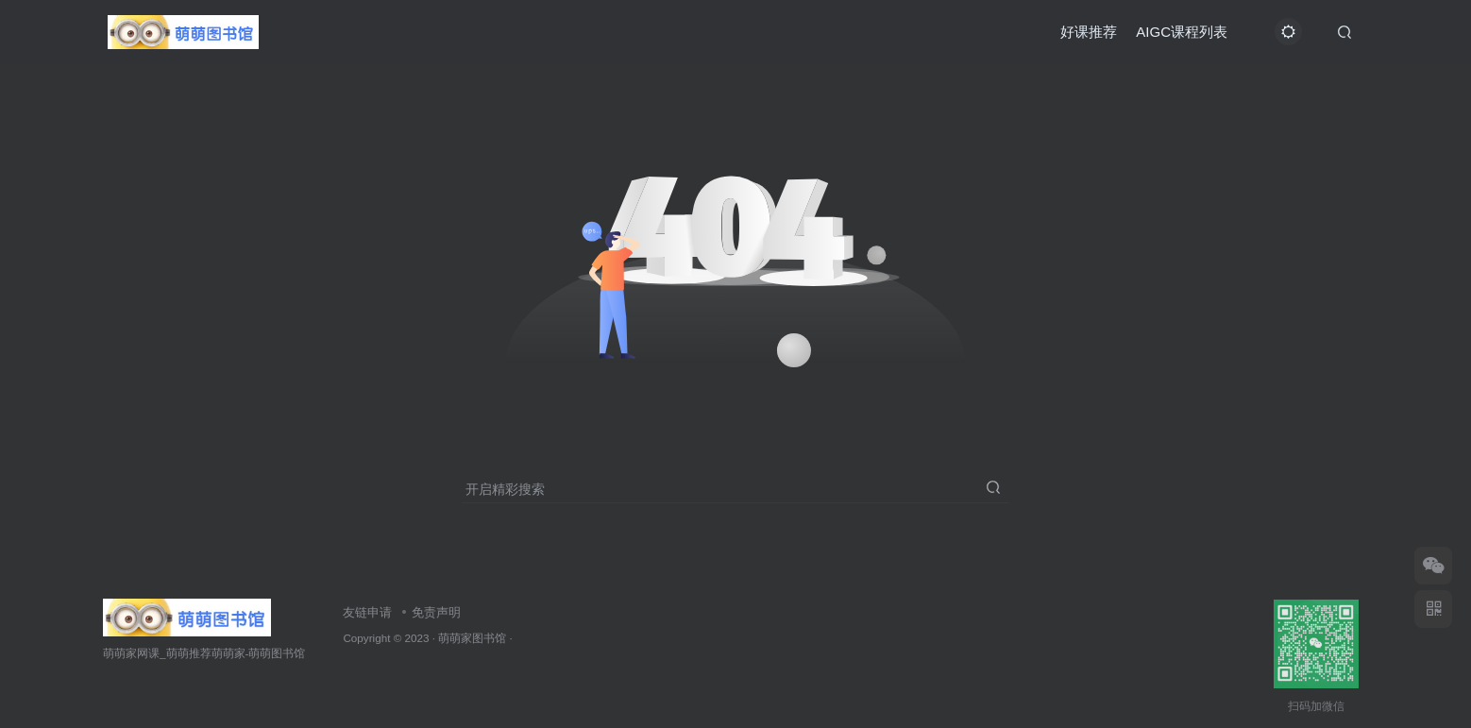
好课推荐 (1088, 32)
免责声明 (436, 612)
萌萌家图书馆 (472, 638)
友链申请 (367, 612)
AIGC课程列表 (1181, 32)
